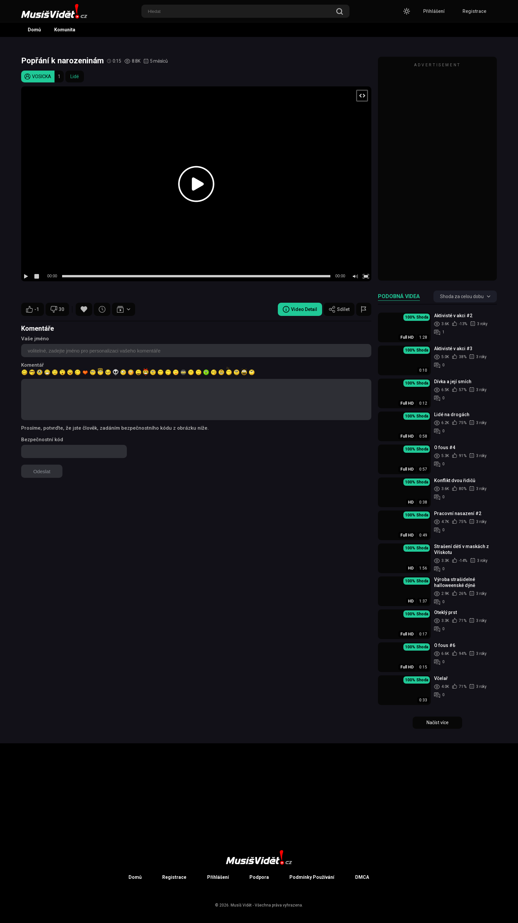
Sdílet (339, 309)
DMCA (362, 877)
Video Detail (300, 309)
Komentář (32, 365)
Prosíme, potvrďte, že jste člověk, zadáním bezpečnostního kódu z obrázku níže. (115, 428)
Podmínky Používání (311, 877)
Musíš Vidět (241, 905)
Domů (34, 29)
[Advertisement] (437, 172)
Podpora (259, 877)
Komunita (64, 29)
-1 (32, 309)
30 (57, 309)
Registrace (474, 11)
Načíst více (437, 722)
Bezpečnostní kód (42, 440)
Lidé (74, 76)
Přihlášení (434, 11)
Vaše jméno (35, 339)
